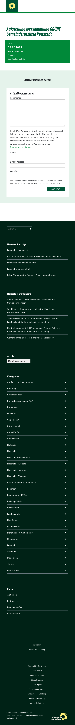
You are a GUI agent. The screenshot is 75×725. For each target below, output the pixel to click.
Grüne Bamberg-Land (26, 6)
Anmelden (12, 591)
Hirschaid (11, 447)
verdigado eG (12, 714)
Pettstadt (11, 541)
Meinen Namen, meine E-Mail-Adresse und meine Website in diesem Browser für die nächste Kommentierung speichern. (38, 178)
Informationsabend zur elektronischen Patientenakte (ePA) (34, 252)
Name (13, 148)
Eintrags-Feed (13, 597)
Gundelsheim (13, 434)
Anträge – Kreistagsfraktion (20, 378)
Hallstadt (11, 441)
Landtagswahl (13, 510)
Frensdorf (11, 409)
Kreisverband (13, 503)
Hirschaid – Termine (16, 466)
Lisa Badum (12, 516)
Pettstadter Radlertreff (17, 246)
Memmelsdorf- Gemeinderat (20, 529)
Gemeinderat (13, 416)
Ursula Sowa (13, 566)
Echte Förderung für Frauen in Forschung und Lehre (31, 271)
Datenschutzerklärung (20, 143)
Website (13, 167)
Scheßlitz (11, 547)
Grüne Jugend (13, 422)
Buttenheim (12, 403)
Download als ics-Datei (16, 55)
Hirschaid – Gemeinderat (18, 453)
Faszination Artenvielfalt (18, 265)
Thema (10, 560)
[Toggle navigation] (66, 17)
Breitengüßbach (14, 391)
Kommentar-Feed (15, 603)
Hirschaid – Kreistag (16, 460)
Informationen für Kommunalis (21, 478)
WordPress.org (13, 609)
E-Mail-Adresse (17, 158)
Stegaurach (12, 554)
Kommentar (16, 94)
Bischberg (11, 384)
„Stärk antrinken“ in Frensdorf (40, 334)
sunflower (25, 711)
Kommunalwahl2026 (17, 491)
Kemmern (11, 485)
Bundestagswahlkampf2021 (20, 397)
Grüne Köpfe (13, 428)
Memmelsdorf (13, 522)
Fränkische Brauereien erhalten (21, 259)
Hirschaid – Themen (16, 472)
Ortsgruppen (13, 535)
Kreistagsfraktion (15, 497)
